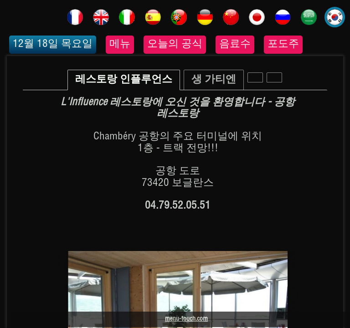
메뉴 (119, 44)
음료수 (235, 44)
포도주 (283, 44)
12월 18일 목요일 (53, 44)
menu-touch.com (186, 319)
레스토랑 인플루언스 (123, 80)
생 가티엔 (213, 80)
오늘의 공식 (174, 44)
